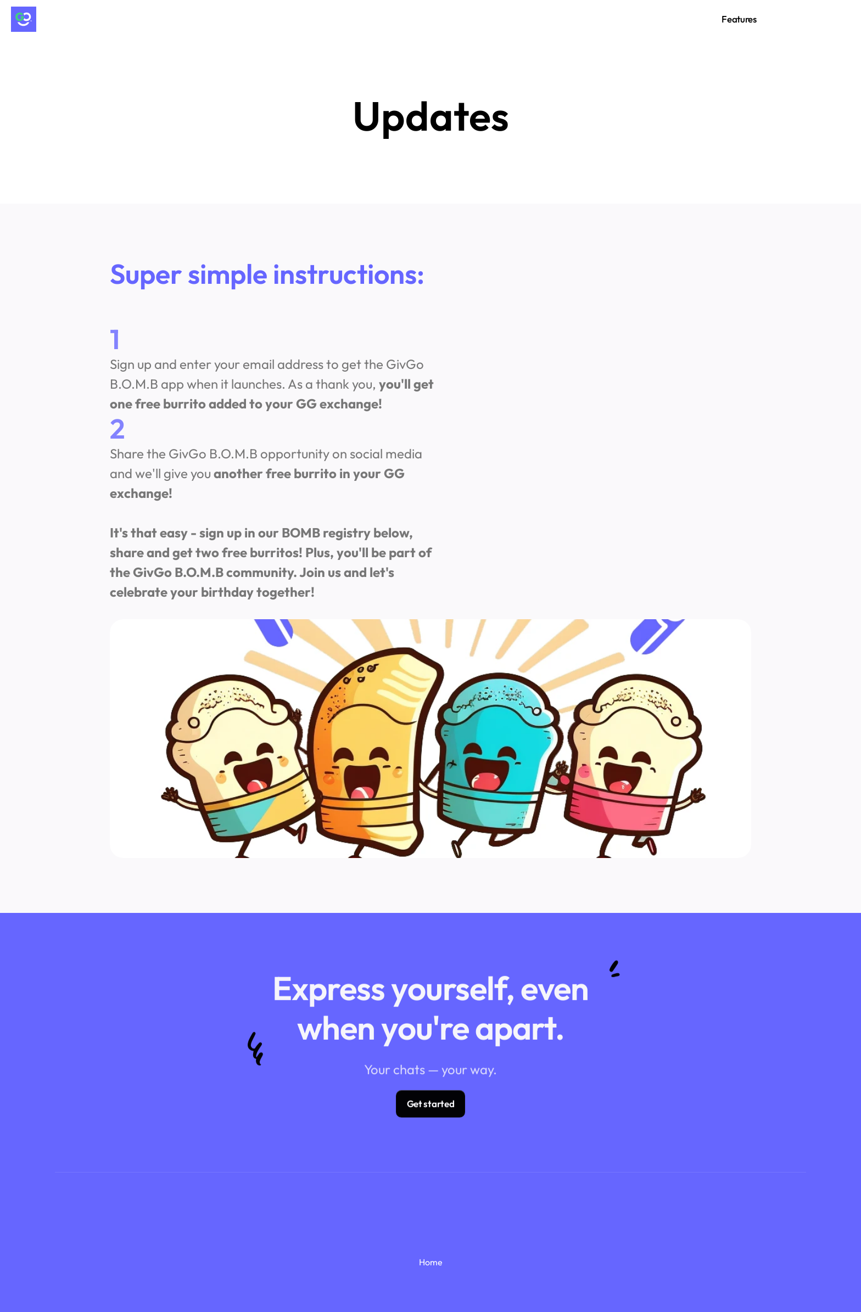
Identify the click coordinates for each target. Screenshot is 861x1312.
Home (431, 1262)
